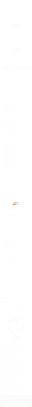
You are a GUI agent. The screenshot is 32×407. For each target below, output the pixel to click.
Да (14, 204)
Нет (17, 204)
